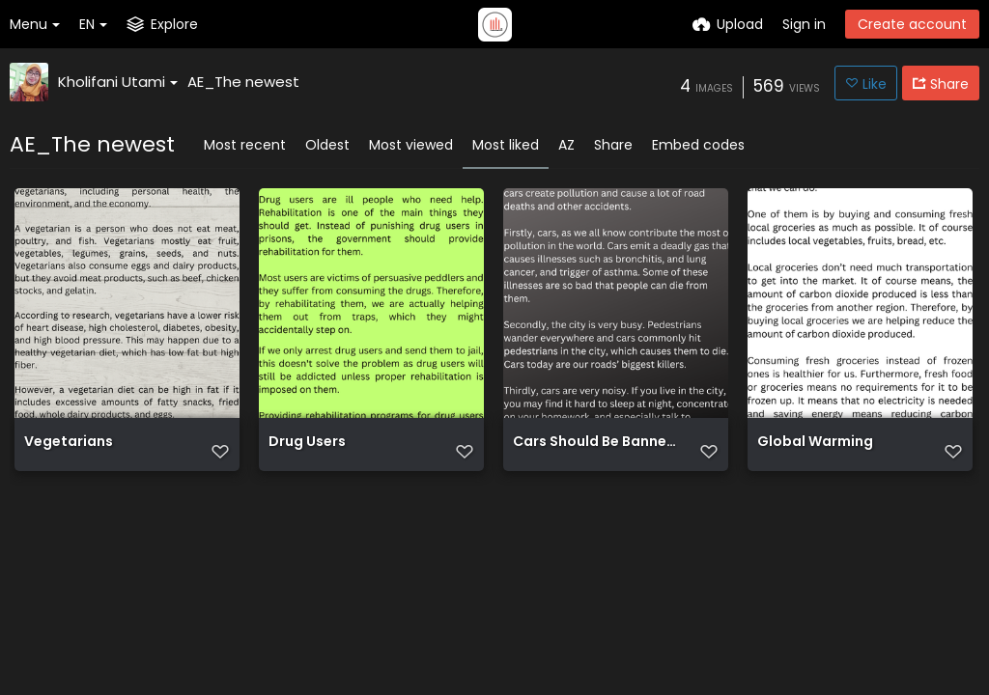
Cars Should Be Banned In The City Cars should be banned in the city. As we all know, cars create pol (595, 442)
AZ (566, 144)
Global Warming (815, 442)
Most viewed (411, 144)
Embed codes (698, 144)
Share (613, 144)
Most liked (505, 144)
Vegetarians (68, 442)
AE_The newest (243, 81)
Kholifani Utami (118, 81)
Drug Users (307, 442)
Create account (912, 24)
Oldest (327, 144)
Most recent (245, 144)
